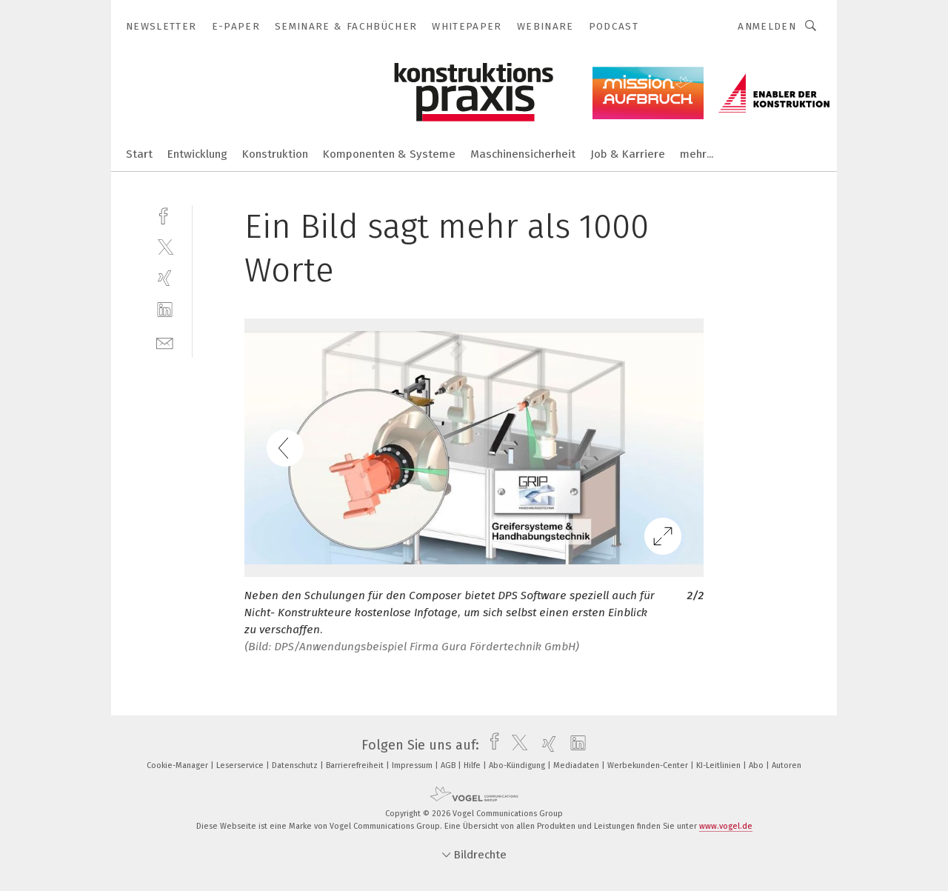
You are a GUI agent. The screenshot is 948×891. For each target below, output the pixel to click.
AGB (449, 765)
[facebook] (165, 214)
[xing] (165, 278)
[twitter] (165, 246)
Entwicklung (197, 154)
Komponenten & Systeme (389, 154)
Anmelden (767, 26)
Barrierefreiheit (356, 765)
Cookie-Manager (178, 765)
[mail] (165, 342)
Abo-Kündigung (518, 765)
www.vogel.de (725, 826)
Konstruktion (275, 154)
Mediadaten (577, 765)
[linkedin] (165, 310)
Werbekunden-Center (648, 765)
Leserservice (241, 765)
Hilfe (473, 765)
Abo (757, 765)
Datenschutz (296, 765)
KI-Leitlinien (719, 765)
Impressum (413, 765)
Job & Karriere (627, 154)
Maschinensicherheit (522, 154)
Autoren (786, 765)
